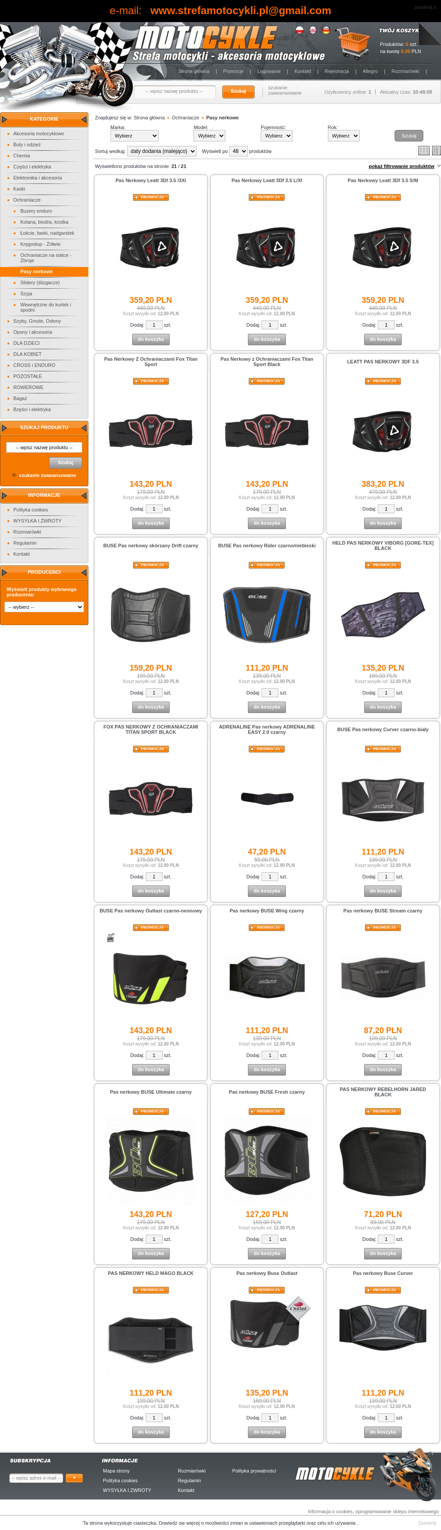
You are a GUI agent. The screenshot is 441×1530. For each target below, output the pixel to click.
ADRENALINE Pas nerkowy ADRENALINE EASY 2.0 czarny (267, 729)
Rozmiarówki (405, 71)
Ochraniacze (27, 199)
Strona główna (193, 71)
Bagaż (20, 398)
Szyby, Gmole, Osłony (37, 321)
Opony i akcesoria (32, 332)
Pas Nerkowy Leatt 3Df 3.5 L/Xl (267, 180)
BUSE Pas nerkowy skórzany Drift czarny (150, 545)
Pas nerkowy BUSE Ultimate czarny (151, 1092)
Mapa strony (116, 1470)
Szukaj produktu (44, 427)
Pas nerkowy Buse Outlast (266, 1273)
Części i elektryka (32, 166)
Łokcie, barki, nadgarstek (47, 233)
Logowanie (269, 71)
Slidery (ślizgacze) (40, 282)
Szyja (26, 293)
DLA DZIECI (26, 343)
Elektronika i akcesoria (37, 177)
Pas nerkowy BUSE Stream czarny (382, 910)
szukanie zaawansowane (285, 90)
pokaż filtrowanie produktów (401, 166)
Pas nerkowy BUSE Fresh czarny (267, 1092)
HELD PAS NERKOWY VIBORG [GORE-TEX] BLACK (382, 545)
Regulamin (25, 543)
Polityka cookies (30, 509)
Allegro (370, 71)
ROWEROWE (28, 387)
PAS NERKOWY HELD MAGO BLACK (151, 1273)
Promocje (233, 71)
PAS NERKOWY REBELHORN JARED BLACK (383, 1092)
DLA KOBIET (27, 354)
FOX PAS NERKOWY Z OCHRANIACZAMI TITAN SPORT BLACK (150, 729)
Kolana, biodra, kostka (44, 222)
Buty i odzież (27, 144)
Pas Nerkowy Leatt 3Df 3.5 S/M (383, 180)
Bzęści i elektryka (32, 409)
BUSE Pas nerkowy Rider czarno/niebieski (267, 545)
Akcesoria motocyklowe (38, 133)
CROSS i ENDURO (34, 365)
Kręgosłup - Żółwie (40, 244)
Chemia (21, 155)
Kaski (19, 188)
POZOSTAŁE (27, 376)
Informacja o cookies (330, 1511)
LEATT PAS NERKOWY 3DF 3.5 (383, 361)
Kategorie (44, 119)
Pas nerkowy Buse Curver (383, 1273)
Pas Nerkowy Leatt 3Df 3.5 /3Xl (151, 180)
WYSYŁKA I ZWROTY (37, 520)
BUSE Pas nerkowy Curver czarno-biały (383, 729)
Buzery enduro (36, 211)
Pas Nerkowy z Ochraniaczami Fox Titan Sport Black (266, 361)
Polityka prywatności (254, 1470)
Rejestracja (337, 71)
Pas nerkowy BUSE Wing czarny (267, 910)
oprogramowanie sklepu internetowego (397, 1511)
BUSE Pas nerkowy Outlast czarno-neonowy (150, 910)
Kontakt (302, 71)
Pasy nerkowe (36, 271)
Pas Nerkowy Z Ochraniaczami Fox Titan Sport (151, 361)
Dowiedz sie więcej (180, 1523)
